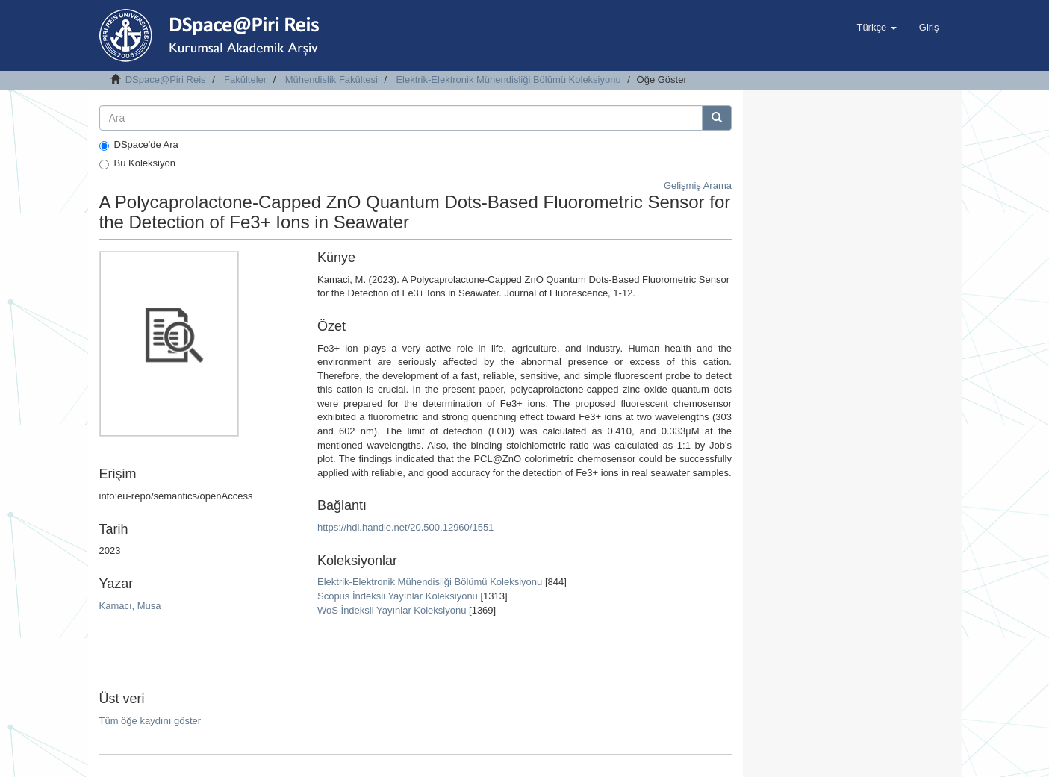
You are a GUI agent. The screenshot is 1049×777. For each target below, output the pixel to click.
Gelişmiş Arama (698, 185)
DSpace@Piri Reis (165, 79)
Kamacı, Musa (130, 605)
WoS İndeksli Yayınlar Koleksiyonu (391, 610)
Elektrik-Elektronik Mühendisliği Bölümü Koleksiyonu (508, 79)
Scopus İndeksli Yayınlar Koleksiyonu (397, 596)
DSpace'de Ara (138, 145)
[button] (876, 27)
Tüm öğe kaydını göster (150, 720)
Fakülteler (245, 79)
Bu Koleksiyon (137, 163)
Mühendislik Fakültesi (331, 79)
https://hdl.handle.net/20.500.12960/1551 (405, 527)
